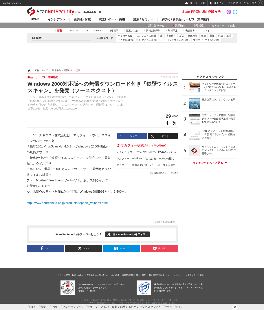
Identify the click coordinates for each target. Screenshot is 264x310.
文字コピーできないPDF (206, 40)
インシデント (56, 19)
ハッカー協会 (125, 35)
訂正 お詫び (132, 30)
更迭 (203, 35)
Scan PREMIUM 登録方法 (201, 12)
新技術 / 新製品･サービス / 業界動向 (185, 19)
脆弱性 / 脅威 (82, 19)
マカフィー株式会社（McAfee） (144, 145)
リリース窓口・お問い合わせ (71, 275)
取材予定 (173, 30)
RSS (98, 30)
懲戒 (220, 35)
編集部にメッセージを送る (166, 173)
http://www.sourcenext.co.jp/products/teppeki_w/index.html (67, 203)
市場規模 (198, 25)
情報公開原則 (153, 30)
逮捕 (228, 35)
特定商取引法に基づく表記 (134, 275)
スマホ (206, 30)
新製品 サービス (157, 25)
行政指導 (192, 35)
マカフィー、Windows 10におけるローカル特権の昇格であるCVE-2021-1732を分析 (165, 158)
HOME (35, 19)
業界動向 (180, 25)
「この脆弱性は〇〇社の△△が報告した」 (140, 40)
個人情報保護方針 (157, 275)
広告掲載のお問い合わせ (98, 275)
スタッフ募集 (198, 275)
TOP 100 (74, 30)
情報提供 (113, 30)
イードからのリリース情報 (179, 275)
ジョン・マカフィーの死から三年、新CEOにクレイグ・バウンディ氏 (157, 151)
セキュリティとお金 (223, 25)
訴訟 (181, 35)
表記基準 (190, 30)
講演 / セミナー (143, 19)
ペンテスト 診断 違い (178, 40)
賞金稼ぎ (171, 35)
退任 (212, 35)
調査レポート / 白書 (112, 19)
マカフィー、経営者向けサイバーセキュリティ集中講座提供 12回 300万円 (159, 165)
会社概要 (115, 275)
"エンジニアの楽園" (146, 35)
